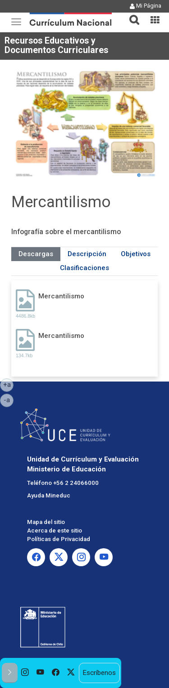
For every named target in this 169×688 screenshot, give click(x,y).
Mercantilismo (61, 296)
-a (9, 399)
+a (8, 384)
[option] (25, 673)
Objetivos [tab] (136, 254)
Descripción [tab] (87, 254)
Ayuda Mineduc (48, 495)
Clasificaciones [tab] (84, 268)
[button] (131, 14)
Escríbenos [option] (99, 673)
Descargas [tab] (35, 254)
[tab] (131, 14)
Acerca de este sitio (54, 530)
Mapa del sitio (46, 522)
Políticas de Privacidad (58, 539)
